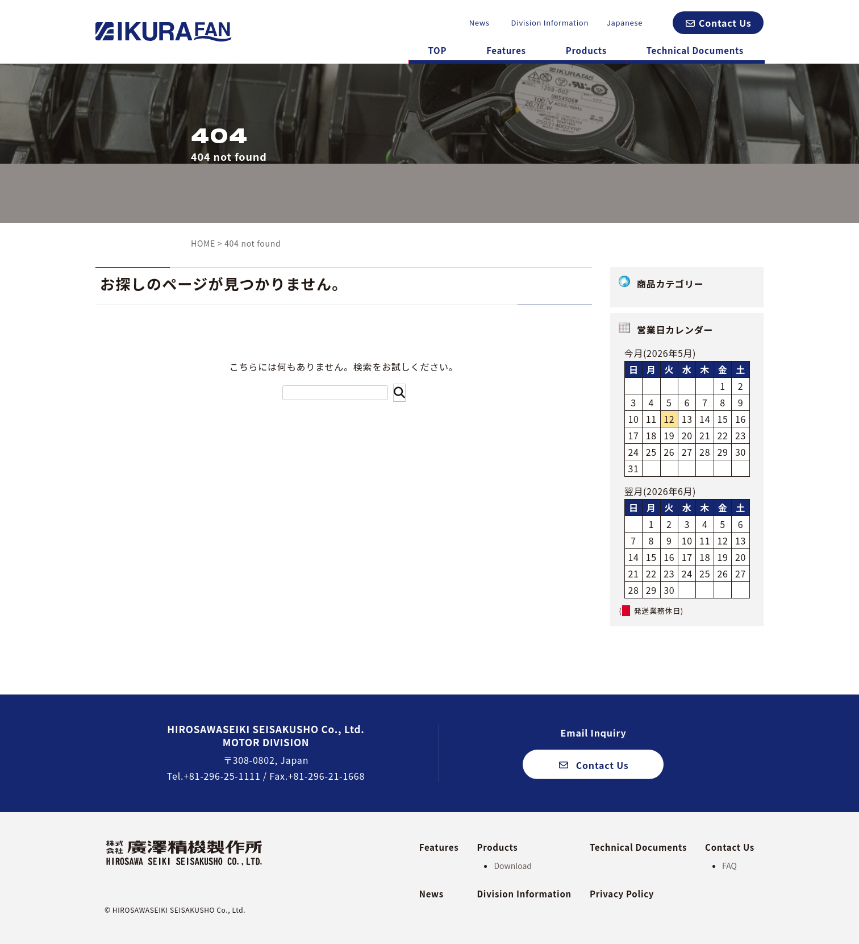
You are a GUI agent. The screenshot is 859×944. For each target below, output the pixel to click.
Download (513, 865)
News (479, 22)
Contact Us (729, 847)
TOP (437, 50)
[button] (718, 22)
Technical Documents (695, 50)
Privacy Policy (622, 894)
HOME (203, 243)
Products (586, 50)
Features (506, 50)
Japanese (625, 22)
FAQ (729, 865)
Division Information (550, 22)
